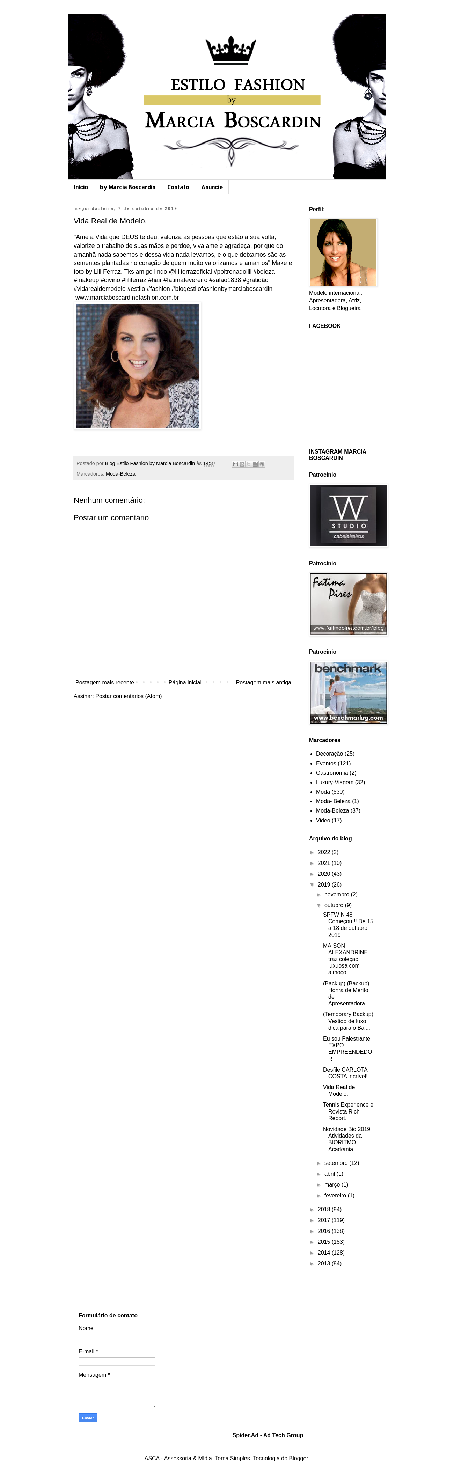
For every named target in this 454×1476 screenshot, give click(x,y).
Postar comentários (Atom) (128, 696)
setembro (336, 1163)
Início (81, 187)
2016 (325, 1231)
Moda (323, 792)
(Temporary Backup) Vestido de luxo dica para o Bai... (348, 1020)
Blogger (298, 1458)
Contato (178, 187)
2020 (325, 874)
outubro (334, 905)
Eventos (326, 763)
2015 (325, 1242)
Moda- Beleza (333, 801)
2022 (325, 852)
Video (323, 820)
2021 (325, 863)
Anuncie (212, 187)
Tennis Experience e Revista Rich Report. (348, 1111)
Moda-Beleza (121, 474)
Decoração (329, 754)
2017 (325, 1220)
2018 (325, 1209)
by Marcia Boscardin (127, 187)
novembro (337, 894)
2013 (325, 1263)
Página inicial (185, 682)
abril (330, 1174)
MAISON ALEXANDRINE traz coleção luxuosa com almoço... (345, 959)
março (333, 1185)
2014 (325, 1253)
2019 (325, 885)
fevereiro (336, 1195)
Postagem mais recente (104, 682)
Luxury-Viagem (334, 782)
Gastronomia (332, 773)
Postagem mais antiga (263, 682)
